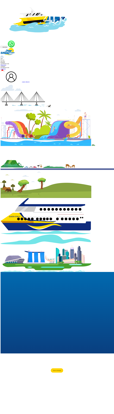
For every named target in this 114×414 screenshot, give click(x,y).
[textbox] (3, 73)
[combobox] (3, 73)
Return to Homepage (57, 372)
